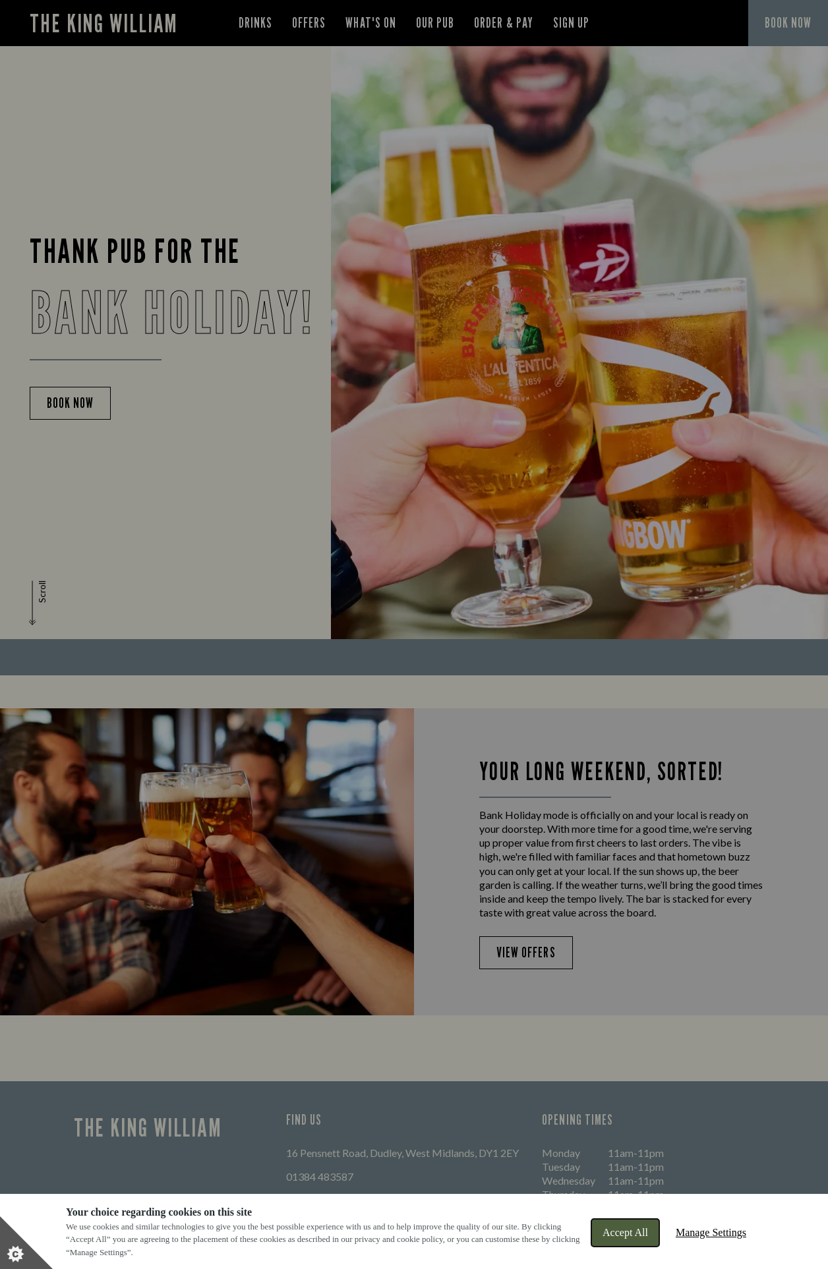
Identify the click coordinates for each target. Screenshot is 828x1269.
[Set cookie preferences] (26, 1242)
